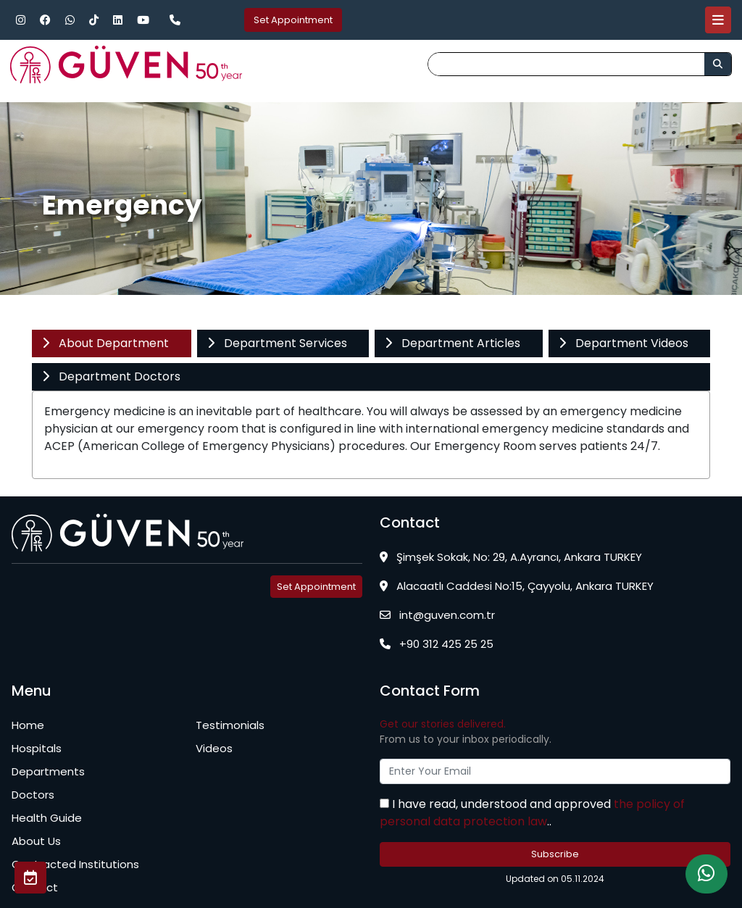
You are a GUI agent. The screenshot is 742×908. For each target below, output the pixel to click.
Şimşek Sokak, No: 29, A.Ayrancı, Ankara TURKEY (511, 557)
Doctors (33, 794)
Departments (48, 771)
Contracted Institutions (75, 864)
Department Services (277, 343)
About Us (36, 841)
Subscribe (555, 854)
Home (28, 725)
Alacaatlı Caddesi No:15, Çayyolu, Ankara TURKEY (517, 585)
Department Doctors (110, 376)
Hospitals (37, 748)
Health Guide (47, 817)
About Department (105, 343)
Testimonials (230, 725)
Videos (214, 748)
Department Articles (452, 343)
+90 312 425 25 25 (436, 643)
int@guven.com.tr (437, 614)
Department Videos (623, 343)
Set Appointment (293, 20)
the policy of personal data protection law (532, 813)
